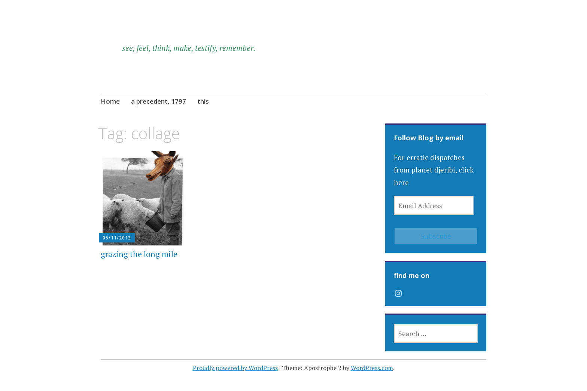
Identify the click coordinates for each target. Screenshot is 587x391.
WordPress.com (372, 368)
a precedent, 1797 (158, 101)
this (203, 101)
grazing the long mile (139, 254)
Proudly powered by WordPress (235, 368)
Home (110, 101)
